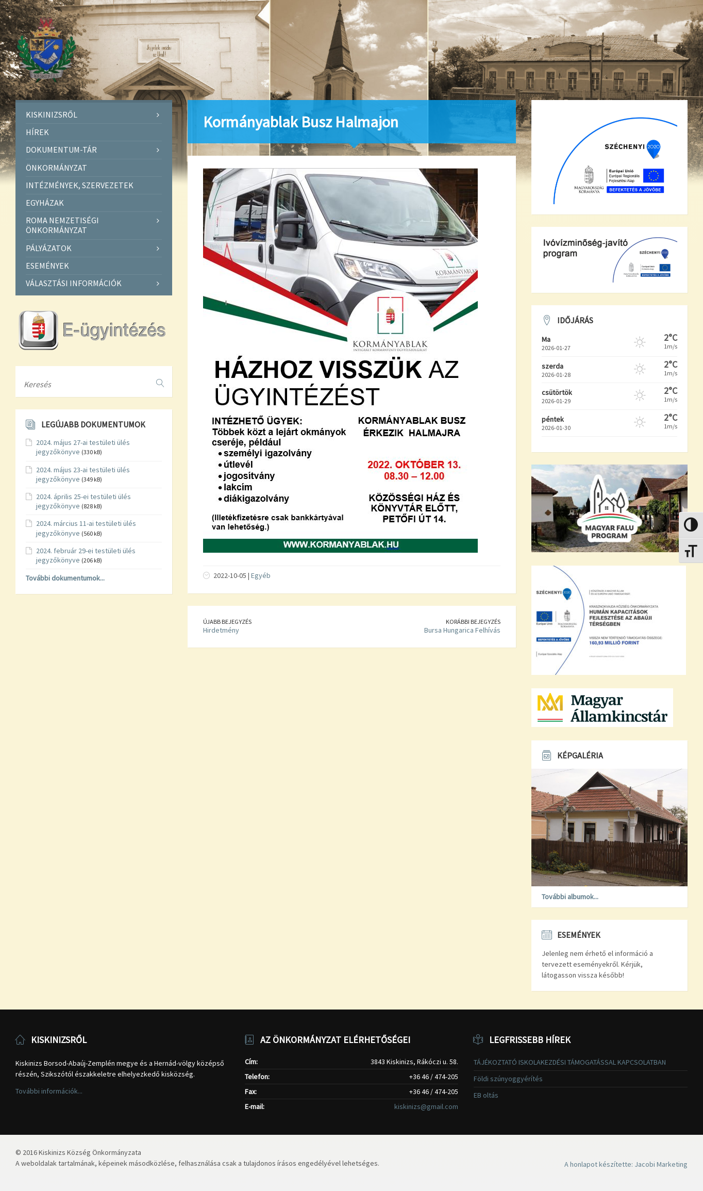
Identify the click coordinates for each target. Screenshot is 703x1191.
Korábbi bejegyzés (473, 621)
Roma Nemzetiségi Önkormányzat (62, 225)
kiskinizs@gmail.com (426, 1106)
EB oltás (486, 1095)
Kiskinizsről (51, 114)
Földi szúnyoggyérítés (508, 1078)
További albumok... (570, 896)
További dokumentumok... (65, 578)
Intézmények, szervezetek (79, 185)
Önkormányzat (56, 167)
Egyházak (45, 202)
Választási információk (74, 283)
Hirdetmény (221, 630)
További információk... (48, 1091)
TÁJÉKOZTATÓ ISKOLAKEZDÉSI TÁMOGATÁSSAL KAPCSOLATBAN (570, 1062)
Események (47, 265)
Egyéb (261, 575)
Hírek (37, 132)
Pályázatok (49, 248)
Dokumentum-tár (61, 149)
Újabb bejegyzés (227, 621)
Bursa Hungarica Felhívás (462, 630)
